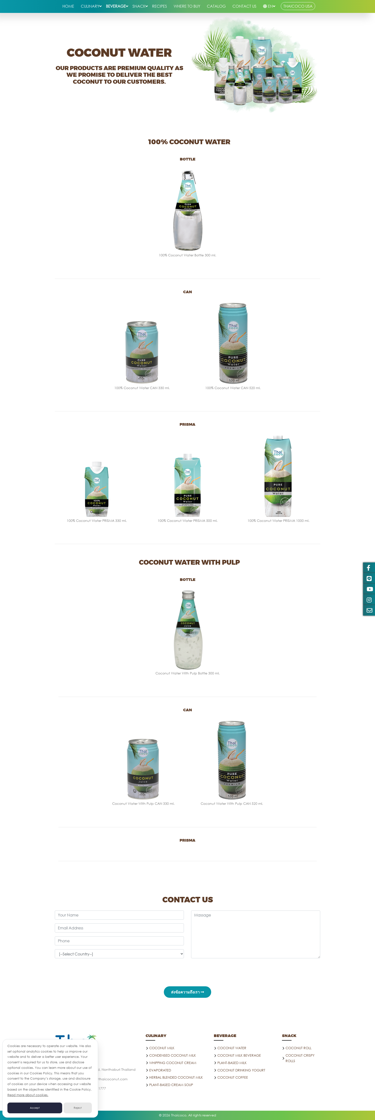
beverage (116, 6)
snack (138, 6)
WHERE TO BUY (187, 6)
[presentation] (187, 971)
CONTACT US (244, 6)
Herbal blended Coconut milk (176, 1077)
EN (268, 6)
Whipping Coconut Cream (172, 1062)
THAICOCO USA (298, 6)
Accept (35, 1108)
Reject (78, 1108)
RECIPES (159, 6)
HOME (68, 6)
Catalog (216, 6)
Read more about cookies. (27, 1095)
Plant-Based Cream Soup (171, 1084)
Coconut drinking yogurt (241, 1070)
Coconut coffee (232, 1077)
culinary (90, 6)
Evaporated (160, 1070)
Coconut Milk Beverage (239, 1055)
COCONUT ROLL (298, 1048)
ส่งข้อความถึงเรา (187, 991)
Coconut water (231, 1048)
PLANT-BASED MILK (232, 1062)
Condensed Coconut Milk (172, 1055)
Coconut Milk (161, 1048)
